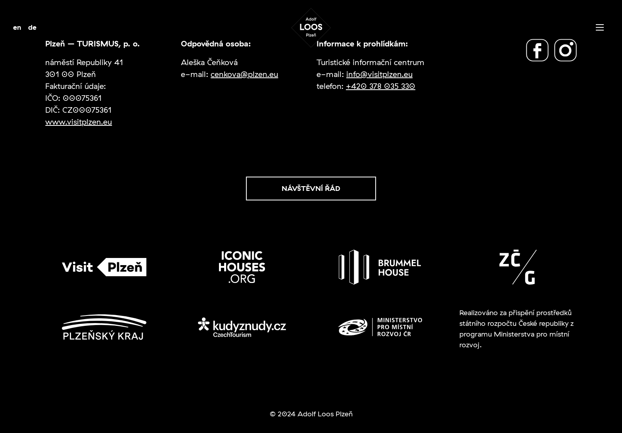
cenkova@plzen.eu (244, 74)
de (32, 27)
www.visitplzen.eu (78, 122)
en (17, 27)
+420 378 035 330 (380, 86)
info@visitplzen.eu (379, 74)
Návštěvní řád (311, 188)
